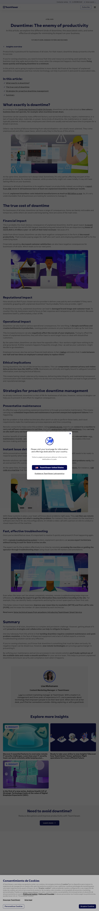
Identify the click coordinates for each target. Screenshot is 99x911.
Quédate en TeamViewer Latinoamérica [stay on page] (49, 473)
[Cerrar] (70, 434)
